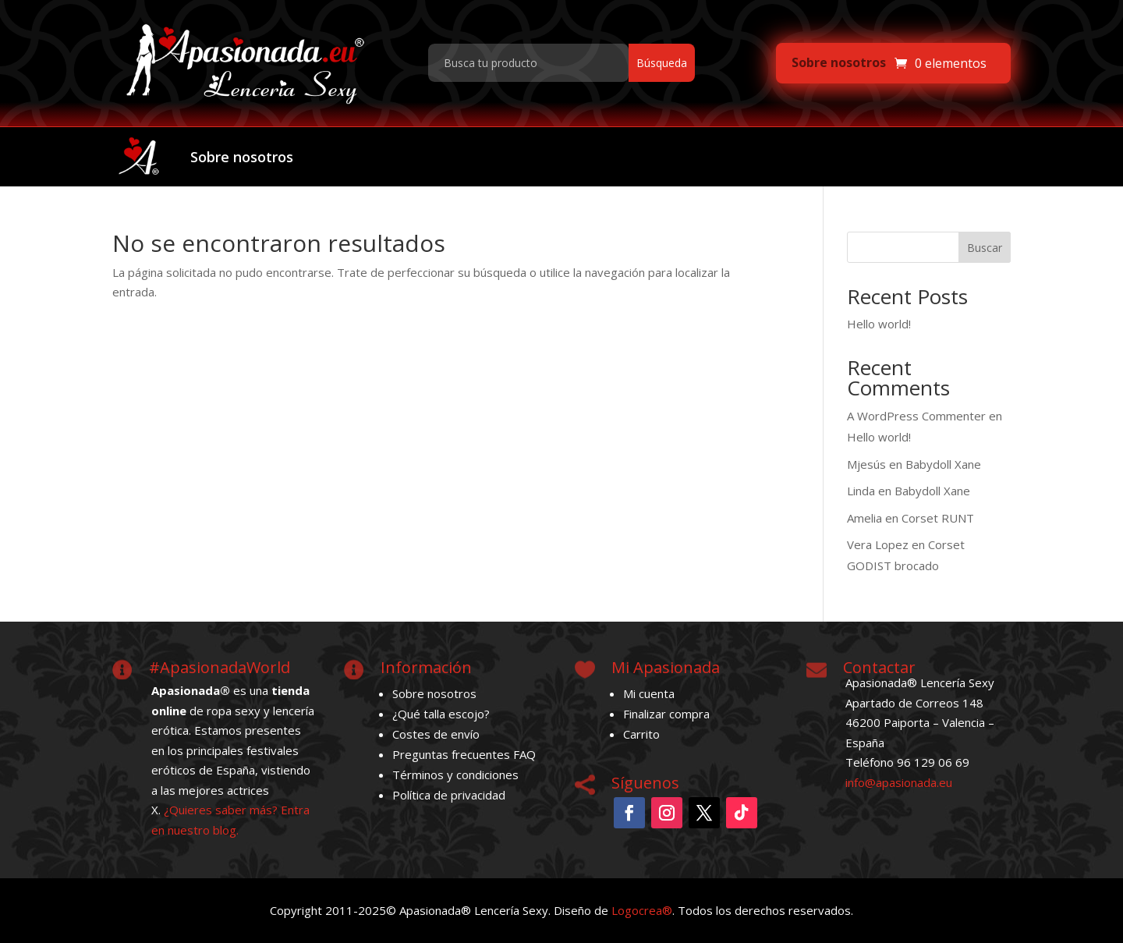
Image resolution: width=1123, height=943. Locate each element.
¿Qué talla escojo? (441, 713)
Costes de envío (436, 734)
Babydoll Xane (943, 464)
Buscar (984, 247)
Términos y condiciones (455, 774)
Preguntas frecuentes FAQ (464, 754)
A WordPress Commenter (916, 416)
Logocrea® (641, 910)
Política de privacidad (448, 795)
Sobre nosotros (839, 62)
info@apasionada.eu (898, 782)
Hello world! (879, 323)
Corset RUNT (938, 518)
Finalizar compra (666, 713)
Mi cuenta (649, 693)
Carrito (641, 734)
